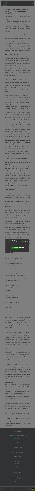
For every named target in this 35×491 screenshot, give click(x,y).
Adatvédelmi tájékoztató (17, 249)
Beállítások (22, 247)
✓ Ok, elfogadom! (15, 247)
